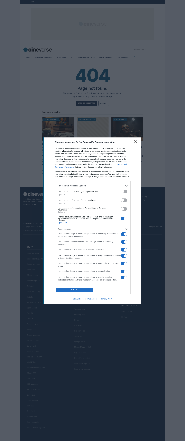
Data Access (92, 299)
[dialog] (92, 220)
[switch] (124, 191)
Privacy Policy (106, 299)
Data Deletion (78, 299)
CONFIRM (74, 290)
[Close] (136, 142)
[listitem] (92, 186)
